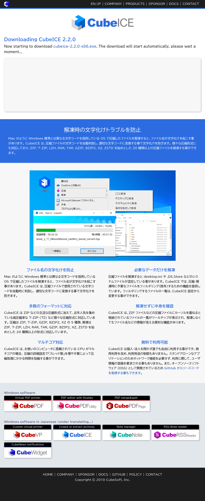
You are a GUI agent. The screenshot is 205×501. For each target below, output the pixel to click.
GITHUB (118, 474)
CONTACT (191, 3)
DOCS (174, 3)
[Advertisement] (102, 85)
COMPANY (113, 3)
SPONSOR (156, 3)
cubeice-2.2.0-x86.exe (74, 46)
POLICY (135, 474)
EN (93, 3)
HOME (48, 474)
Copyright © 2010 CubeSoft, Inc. (102, 479)
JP (99, 3)
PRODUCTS (135, 3)
